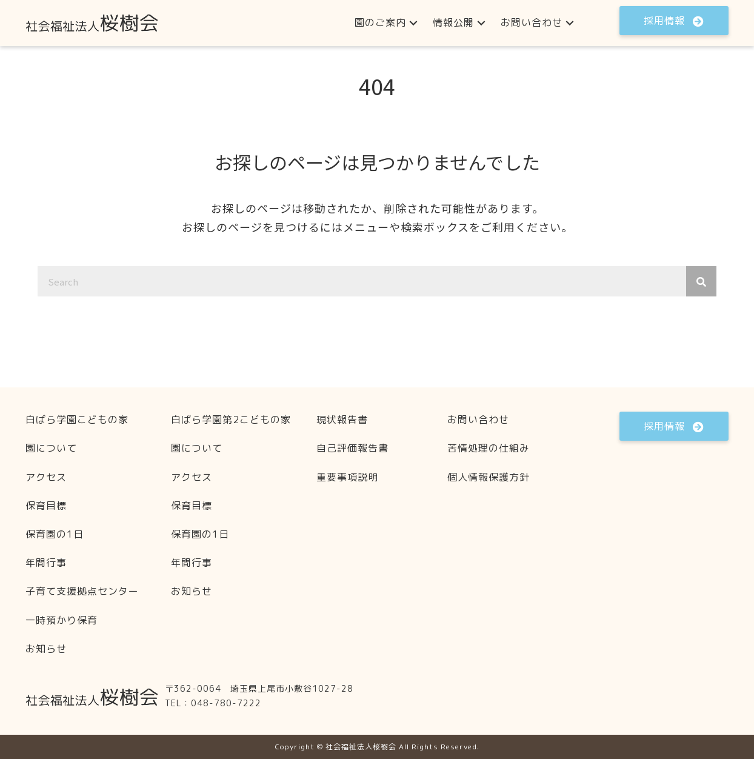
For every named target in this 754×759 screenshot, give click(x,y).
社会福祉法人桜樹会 (360, 746)
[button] (413, 23)
